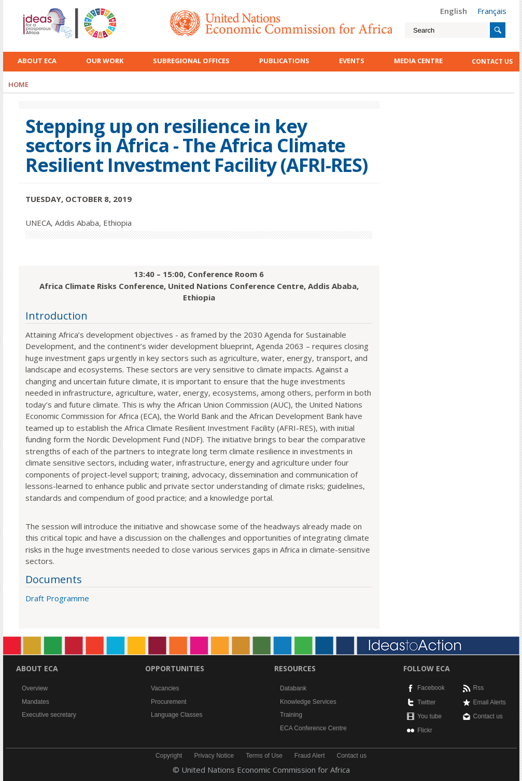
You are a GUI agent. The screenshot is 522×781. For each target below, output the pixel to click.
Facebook (431, 687)
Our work (104, 60)
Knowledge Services (308, 701)
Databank (293, 688)
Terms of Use (264, 755)
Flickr (424, 730)
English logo (37, 10)
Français (491, 11)
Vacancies (165, 688)
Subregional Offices (191, 60)
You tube (429, 716)
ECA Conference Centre (313, 728)
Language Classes (176, 714)
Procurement (169, 701)
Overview (35, 688)
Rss (478, 687)
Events (351, 60)
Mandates (35, 701)
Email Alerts (489, 702)
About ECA (37, 60)
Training (291, 714)
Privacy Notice (214, 755)
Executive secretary (49, 714)
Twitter (426, 702)
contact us (492, 61)
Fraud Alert (309, 755)
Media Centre (418, 60)
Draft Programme (57, 598)
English (453, 11)
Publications (284, 60)
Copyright (169, 755)
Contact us (488, 716)
